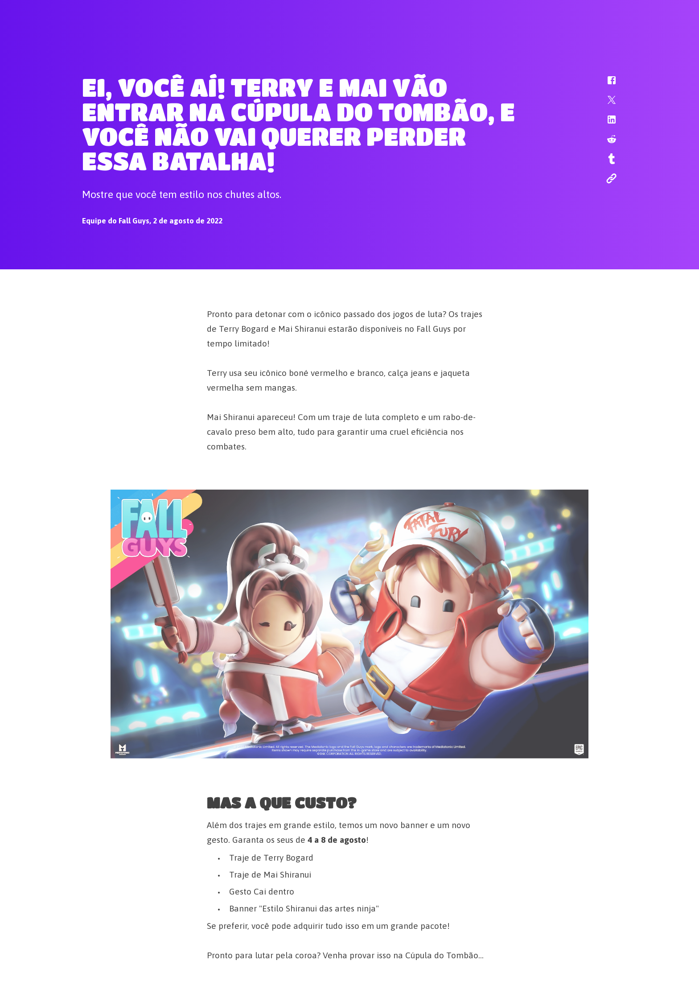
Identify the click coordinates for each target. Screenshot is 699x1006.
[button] (606, 85)
